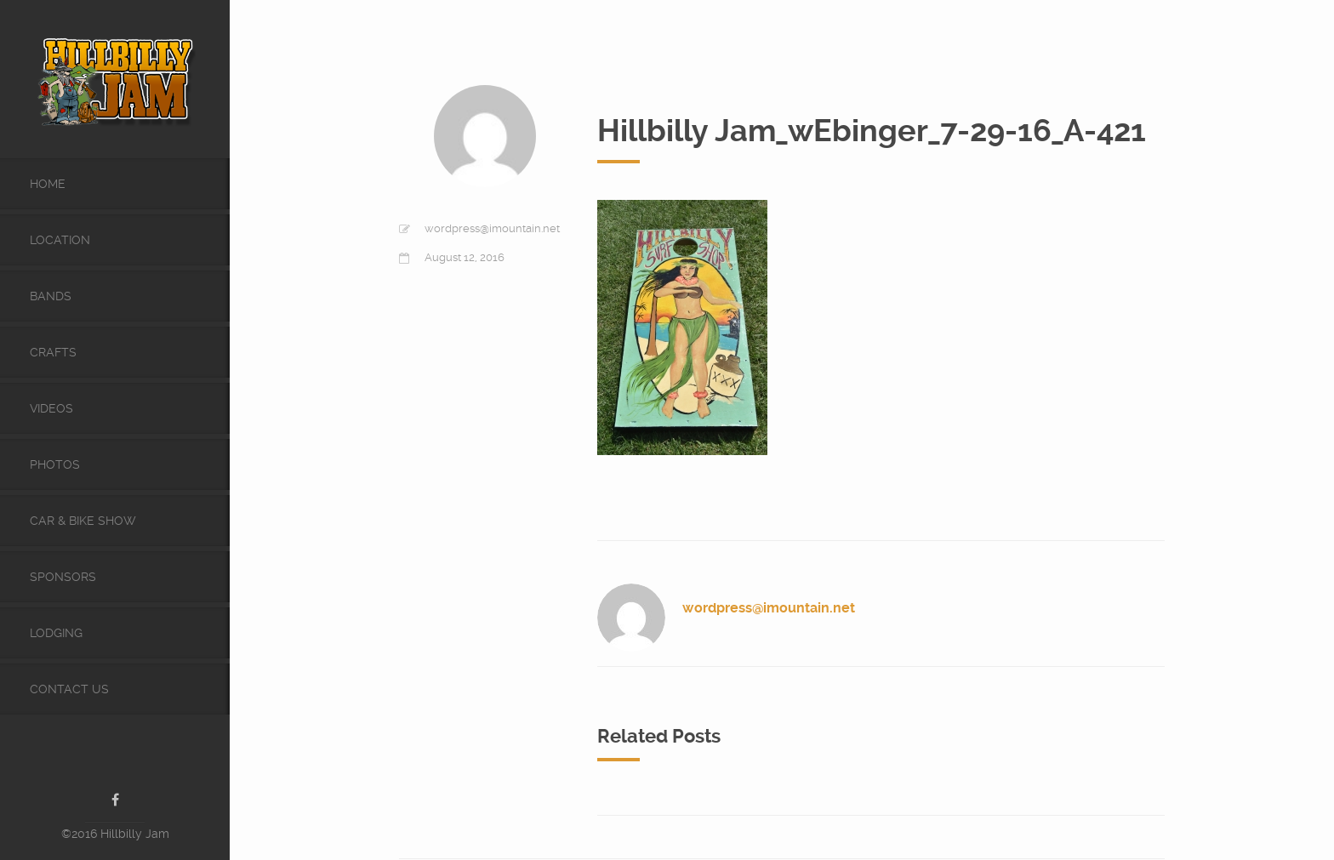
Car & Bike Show (83, 520)
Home (48, 184)
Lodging (56, 633)
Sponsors (63, 577)
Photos (55, 464)
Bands (50, 296)
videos (51, 408)
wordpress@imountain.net (492, 228)
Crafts (53, 352)
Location (60, 240)
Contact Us (69, 689)
